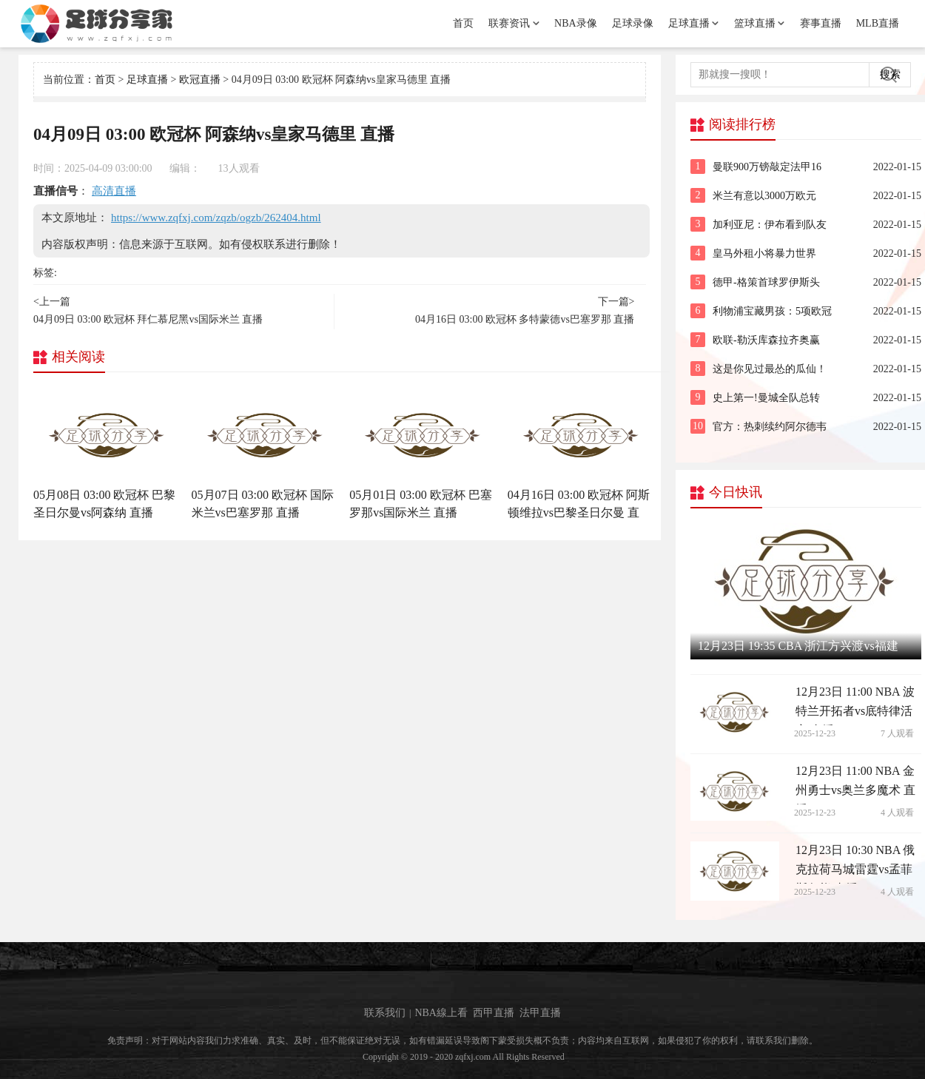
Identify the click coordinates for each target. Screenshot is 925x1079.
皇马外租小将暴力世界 (764, 253)
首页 (463, 23)
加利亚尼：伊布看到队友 (770, 224)
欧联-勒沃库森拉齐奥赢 (766, 340)
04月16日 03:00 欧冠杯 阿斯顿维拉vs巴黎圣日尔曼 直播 (579, 512)
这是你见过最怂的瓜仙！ (770, 368)
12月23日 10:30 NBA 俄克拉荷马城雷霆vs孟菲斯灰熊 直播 (855, 864)
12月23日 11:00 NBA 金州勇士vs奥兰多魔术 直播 (855, 784)
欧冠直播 (200, 79)
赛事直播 (820, 23)
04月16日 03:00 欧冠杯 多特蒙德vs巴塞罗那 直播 (524, 319)
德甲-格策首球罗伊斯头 (766, 282)
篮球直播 (755, 23)
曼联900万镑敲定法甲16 (767, 166)
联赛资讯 (509, 23)
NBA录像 (575, 23)
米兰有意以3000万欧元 (764, 195)
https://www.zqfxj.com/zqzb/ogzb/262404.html (216, 217)
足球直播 (689, 23)
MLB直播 (877, 23)
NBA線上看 (441, 1012)
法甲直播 (540, 1012)
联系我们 (385, 1012)
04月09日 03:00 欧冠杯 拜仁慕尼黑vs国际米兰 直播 (148, 319)
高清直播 (114, 191)
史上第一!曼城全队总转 (766, 397)
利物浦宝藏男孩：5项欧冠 (772, 311)
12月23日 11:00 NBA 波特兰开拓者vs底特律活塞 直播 (855, 705)
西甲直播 (493, 1012)
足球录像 (632, 23)
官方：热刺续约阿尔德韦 (770, 426)
